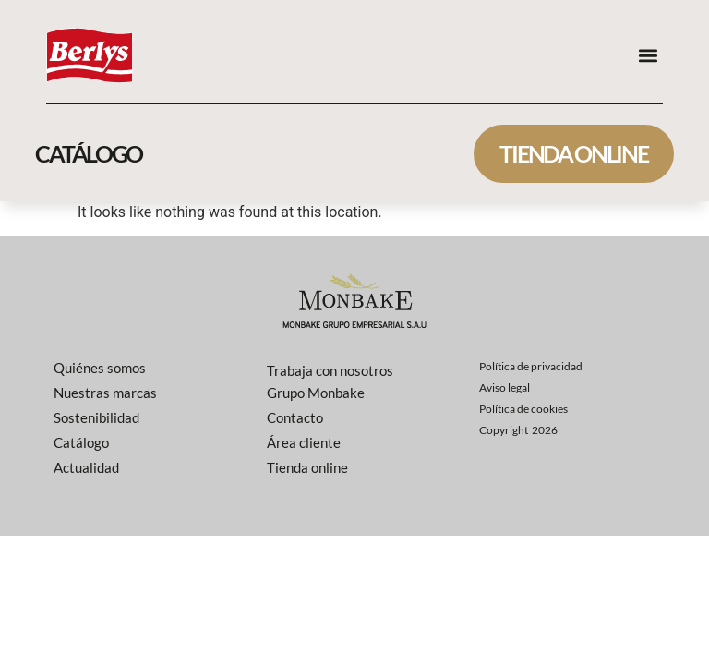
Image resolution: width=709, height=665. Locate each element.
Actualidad (86, 467)
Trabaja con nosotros (330, 370)
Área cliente (304, 442)
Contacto (295, 417)
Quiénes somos (100, 367)
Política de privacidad (531, 366)
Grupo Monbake (316, 392)
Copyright (518, 430)
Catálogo (81, 442)
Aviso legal (504, 387)
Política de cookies (523, 409)
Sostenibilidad (96, 417)
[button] (647, 55)
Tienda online (573, 153)
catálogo (88, 153)
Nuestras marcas (105, 392)
